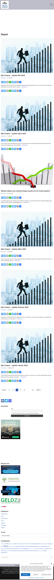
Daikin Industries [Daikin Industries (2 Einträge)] (44, 544)
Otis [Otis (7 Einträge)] (22, 549)
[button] (51, 563)
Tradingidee (3, 525)
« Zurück (4, 390)
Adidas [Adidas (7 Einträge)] (7, 544)
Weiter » (38, 390)
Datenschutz (37, 577)
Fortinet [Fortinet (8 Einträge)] (22, 546)
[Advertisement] (27, 19)
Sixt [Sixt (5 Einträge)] (2, 551)
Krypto (2, 521)
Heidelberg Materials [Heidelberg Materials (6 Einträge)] (34, 546)
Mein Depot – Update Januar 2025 (14, 366)
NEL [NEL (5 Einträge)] (10, 549)
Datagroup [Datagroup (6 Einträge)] (50, 544)
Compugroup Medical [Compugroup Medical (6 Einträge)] (35, 544)
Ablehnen (35, 574)
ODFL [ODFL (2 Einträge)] (20, 549)
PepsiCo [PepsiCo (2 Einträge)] (29, 549)
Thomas (4, 77)
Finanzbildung (4, 518)
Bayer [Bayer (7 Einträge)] (15, 544)
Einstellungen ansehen (46, 574)
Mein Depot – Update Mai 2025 (13, 75)
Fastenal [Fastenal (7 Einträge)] (18, 546)
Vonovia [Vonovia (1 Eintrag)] (40, 551)
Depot (2, 516)
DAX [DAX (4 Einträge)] (2, 546)
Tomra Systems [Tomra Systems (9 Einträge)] (13, 551)
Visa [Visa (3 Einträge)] (38, 551)
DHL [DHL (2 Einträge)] (14, 546)
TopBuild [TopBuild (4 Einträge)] (20, 551)
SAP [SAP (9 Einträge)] (47, 549)
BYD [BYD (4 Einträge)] (24, 544)
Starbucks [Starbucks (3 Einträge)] (5, 551)
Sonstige (3, 523)
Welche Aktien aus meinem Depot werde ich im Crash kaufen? (25, 191)
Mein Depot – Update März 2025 (13, 249)
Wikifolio (3, 528)
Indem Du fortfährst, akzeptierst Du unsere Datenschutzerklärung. (25, 413)
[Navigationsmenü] (51, 5)
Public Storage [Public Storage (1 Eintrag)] (33, 549)
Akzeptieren (25, 574)
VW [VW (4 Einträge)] (43, 551)
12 (32, 390)
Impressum (42, 577)
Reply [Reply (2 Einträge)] (44, 549)
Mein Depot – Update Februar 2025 (14, 307)
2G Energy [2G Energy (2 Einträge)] (3, 544)
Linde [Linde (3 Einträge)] (42, 546)
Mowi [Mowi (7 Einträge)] (7, 549)
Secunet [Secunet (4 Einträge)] (50, 549)
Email (12, 409)
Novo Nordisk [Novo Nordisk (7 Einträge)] (15, 549)
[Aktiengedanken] (5, 5)
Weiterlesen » (25, 87)
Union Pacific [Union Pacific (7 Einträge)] (25, 551)
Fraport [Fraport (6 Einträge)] (26, 546)
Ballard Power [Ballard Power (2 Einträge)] (11, 544)
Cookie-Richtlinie (32, 577)
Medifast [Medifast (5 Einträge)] (45, 546)
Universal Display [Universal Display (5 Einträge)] (33, 551)
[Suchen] (25, 557)
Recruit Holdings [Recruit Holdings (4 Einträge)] (39, 549)
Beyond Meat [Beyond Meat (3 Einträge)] (20, 544)
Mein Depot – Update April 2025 (13, 134)
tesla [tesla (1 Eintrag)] (8, 551)
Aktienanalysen (4, 514)
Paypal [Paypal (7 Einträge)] (25, 549)
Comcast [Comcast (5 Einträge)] (28, 544)
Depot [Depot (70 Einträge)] (5, 546)
